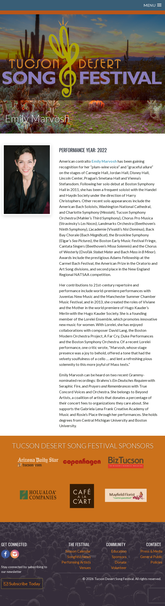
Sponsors (119, 557)
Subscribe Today (22, 583)
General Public (151, 557)
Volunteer (119, 568)
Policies (156, 562)
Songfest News (79, 557)
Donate (121, 562)
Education (119, 551)
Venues (85, 568)
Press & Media (151, 551)
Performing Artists (76, 562)
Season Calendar (78, 551)
